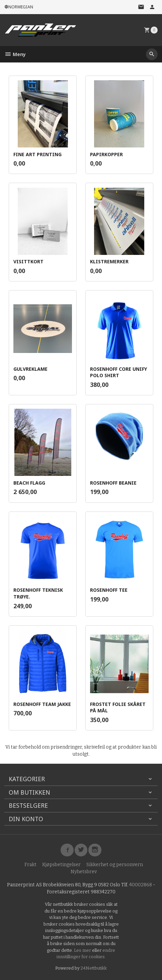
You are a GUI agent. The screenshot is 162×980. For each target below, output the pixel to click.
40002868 (140, 885)
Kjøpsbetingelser (61, 864)
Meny (15, 54)
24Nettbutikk (94, 968)
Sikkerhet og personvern (114, 864)
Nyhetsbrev (84, 872)
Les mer (83, 950)
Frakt (30, 864)
